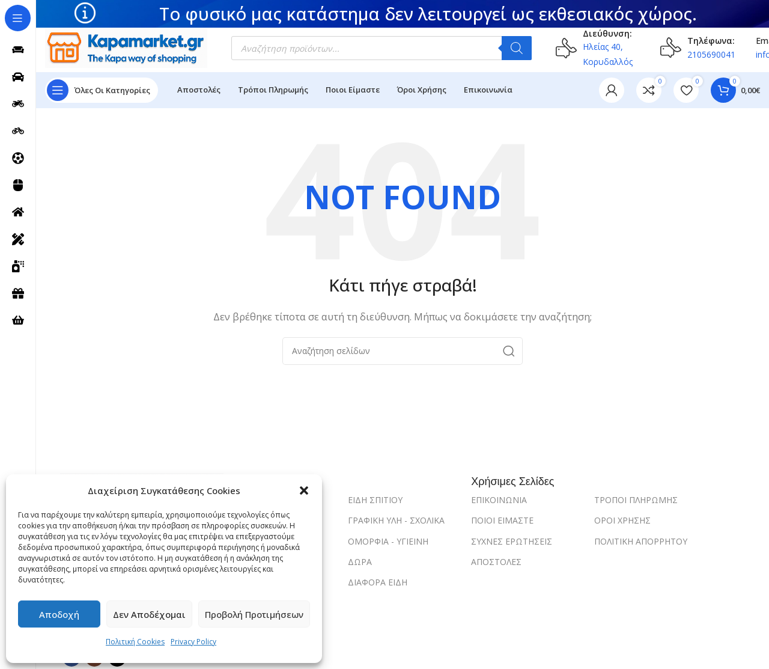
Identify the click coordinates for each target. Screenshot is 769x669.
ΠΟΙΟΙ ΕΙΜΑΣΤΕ (502, 520)
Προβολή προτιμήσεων (254, 614)
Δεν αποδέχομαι (149, 614)
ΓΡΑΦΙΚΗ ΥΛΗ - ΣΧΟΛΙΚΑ (396, 520)
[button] (304, 490)
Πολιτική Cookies (135, 642)
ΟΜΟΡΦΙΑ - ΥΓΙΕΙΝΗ (388, 541)
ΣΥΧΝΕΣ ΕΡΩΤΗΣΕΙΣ (511, 541)
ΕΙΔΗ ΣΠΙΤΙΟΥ (375, 500)
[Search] (402, 351)
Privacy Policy (193, 642)
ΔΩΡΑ (360, 561)
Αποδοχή (59, 614)
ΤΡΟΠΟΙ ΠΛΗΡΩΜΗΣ (636, 500)
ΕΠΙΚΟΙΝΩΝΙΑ (499, 500)
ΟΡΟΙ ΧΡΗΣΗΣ (622, 520)
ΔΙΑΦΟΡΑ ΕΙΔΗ (377, 582)
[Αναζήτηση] (517, 48)
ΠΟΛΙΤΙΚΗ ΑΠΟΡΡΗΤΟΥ (640, 541)
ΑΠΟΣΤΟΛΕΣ (496, 561)
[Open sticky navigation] (101, 90)
